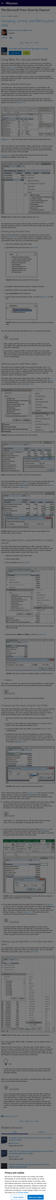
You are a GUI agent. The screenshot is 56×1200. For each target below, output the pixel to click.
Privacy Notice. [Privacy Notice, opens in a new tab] (23, 1194)
